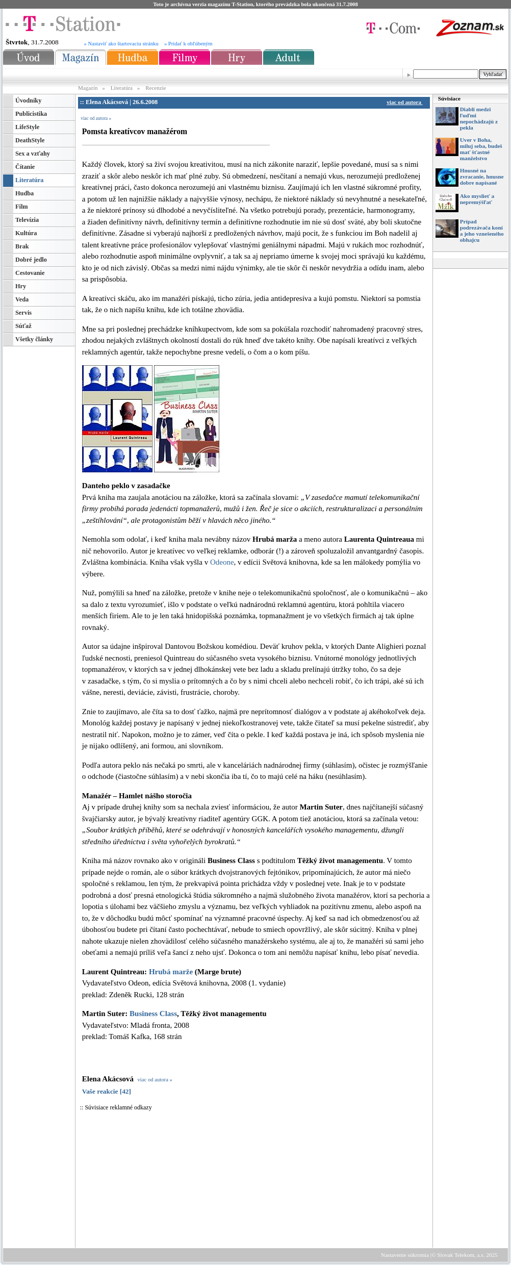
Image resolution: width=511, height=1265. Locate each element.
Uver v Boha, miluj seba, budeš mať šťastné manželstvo (481, 149)
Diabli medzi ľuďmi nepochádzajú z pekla (479, 118)
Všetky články (34, 339)
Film (21, 206)
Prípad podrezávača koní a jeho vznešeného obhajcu (482, 230)
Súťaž (23, 326)
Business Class (153, 1013)
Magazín (88, 88)
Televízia (27, 219)
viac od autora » (96, 118)
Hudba (24, 193)
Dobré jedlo (31, 259)
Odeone (222, 562)
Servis (23, 312)
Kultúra (26, 233)
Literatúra (122, 88)
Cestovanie (29, 272)
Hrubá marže (171, 972)
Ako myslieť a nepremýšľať (477, 199)
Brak (22, 246)
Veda (22, 299)
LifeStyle (27, 127)
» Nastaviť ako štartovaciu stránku (121, 43)
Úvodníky (28, 100)
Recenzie (155, 88)
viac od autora (406, 102)
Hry (20, 286)
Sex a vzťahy (32, 153)
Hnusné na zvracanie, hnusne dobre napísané (482, 176)
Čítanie (25, 166)
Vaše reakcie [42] (106, 1091)
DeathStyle (29, 140)
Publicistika (31, 113)
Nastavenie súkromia (405, 1255)
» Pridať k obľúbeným (188, 43)
